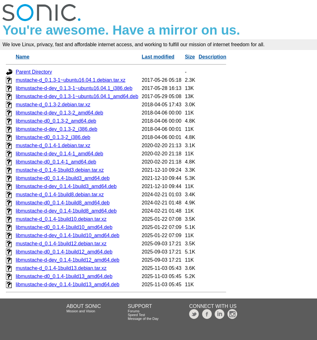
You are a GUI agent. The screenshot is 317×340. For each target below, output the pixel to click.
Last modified (158, 56)
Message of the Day (143, 318)
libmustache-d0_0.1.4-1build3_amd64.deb (63, 178)
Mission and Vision (80, 311)
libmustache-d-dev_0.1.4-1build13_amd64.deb (67, 284)
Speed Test (136, 315)
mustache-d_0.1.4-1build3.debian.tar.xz (60, 170)
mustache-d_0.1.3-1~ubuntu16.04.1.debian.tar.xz (70, 80)
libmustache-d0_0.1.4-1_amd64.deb (56, 161)
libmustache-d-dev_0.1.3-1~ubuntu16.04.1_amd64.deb (77, 96)
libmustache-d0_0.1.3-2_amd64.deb (56, 121)
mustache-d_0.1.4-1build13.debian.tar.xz (61, 268)
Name (23, 56)
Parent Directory (34, 72)
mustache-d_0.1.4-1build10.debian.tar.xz (61, 219)
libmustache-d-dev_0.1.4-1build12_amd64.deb (67, 260)
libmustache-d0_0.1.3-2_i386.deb (53, 137)
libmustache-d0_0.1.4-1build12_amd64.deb (64, 251)
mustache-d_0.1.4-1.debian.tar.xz (53, 145)
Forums (133, 311)
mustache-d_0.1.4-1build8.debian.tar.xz (60, 194)
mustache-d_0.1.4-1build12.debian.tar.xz (61, 243)
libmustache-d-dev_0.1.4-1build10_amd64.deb (67, 235)
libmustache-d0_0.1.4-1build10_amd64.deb (64, 227)
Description (212, 56)
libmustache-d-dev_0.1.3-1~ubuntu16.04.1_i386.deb (74, 88)
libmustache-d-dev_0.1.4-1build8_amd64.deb (66, 211)
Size (190, 56)
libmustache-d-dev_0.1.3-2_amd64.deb (59, 112)
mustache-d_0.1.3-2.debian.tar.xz (53, 104)
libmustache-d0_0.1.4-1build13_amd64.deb (64, 276)
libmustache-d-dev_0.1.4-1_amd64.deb (59, 153)
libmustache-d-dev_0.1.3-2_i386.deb (56, 129)
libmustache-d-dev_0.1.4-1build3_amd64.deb (66, 186)
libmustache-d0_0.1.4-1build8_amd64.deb (63, 202)
